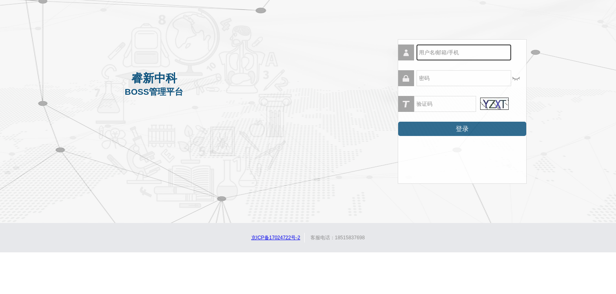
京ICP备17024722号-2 (275, 238)
